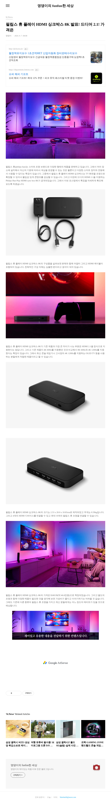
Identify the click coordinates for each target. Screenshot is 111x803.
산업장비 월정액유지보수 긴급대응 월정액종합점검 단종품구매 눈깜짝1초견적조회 (47, 58)
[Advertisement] (55, 663)
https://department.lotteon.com (21, 70)
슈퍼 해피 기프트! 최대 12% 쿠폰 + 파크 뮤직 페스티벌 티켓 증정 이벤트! (46, 78)
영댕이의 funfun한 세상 (55, 6)
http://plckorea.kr (16, 49)
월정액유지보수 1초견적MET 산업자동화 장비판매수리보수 (43, 53)
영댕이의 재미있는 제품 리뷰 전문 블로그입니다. (32, 769)
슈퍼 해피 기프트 (18, 74)
